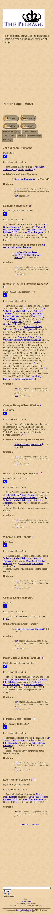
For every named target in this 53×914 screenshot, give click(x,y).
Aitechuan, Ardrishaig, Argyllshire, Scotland (24, 168)
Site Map (22, 135)
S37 (16, 189)
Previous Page (34, 135)
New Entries (8, 131)
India (5, 619)
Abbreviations (9, 135)
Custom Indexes (30, 131)
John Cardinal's (21, 910)
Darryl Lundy (26, 901)
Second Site (30, 910)
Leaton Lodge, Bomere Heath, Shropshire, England (23, 377)
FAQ (18, 131)
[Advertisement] (26, 73)
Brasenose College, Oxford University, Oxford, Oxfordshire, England (22, 338)
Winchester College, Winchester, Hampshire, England (22, 327)
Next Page (7, 139)
